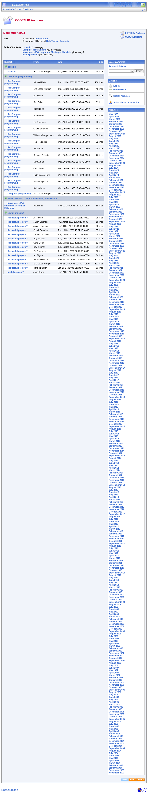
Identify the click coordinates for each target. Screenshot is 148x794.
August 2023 (115, 195)
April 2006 (114, 702)
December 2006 (116, 682)
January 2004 (115, 768)
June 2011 (114, 551)
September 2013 (117, 485)
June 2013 (114, 492)
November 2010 (116, 568)
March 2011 (114, 558)
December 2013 (116, 477)
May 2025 (113, 143)
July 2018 (113, 343)
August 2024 (115, 165)
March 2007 (114, 675)
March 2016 (114, 412)
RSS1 (133, 779)
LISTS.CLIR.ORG (9, 790)
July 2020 (113, 285)
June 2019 (114, 316)
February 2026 (116, 121)
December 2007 (116, 653)
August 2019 (115, 312)
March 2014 (114, 470)
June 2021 (114, 258)
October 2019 (115, 307)
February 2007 (116, 677)
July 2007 (113, 665)
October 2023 (115, 190)
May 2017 (113, 377)
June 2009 (114, 609)
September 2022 (117, 221)
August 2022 (115, 224)
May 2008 (113, 641)
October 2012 (115, 512)
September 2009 (117, 602)
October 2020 (115, 277)
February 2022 (116, 238)
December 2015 (116, 419)
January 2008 (115, 651)
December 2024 (116, 156)
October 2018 (115, 336)
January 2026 (115, 124)
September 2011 (117, 543)
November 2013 (116, 480)
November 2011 (116, 538)
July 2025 (113, 138)
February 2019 (116, 326)
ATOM (124, 779)
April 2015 (114, 438)
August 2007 (115, 663)
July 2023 (113, 197)
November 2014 (116, 451)
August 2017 (115, 370)
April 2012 (114, 526)
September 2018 (117, 338)
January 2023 (115, 212)
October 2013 (115, 482)
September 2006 (117, 690)
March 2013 (114, 499)
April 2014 (114, 468)
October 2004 (115, 746)
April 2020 (114, 292)
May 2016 (113, 407)
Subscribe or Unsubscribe (126, 102)
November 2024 (116, 158)
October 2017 (115, 365)
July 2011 (113, 548)
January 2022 (115, 241)
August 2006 (115, 692)
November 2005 (116, 714)
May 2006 (113, 699)
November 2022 (116, 216)
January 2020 (115, 299)
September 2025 (117, 134)
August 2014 (115, 458)
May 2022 (113, 231)
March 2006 (114, 704)
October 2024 (115, 160)
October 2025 (115, 131)
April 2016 (114, 409)
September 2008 (117, 631)
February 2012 (116, 531)
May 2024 (113, 173)
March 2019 (114, 324)
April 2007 (114, 673)
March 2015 (114, 441)
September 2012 (117, 514)
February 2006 (116, 707)
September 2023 (117, 192)
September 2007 (117, 660)
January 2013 (115, 504)
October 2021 (115, 248)
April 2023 (114, 204)
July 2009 (113, 607)
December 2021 (116, 243)
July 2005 (113, 724)
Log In (116, 86)
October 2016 (115, 395)
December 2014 (116, 448)
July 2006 (113, 694)
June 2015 (114, 434)
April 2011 (114, 555)
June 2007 (114, 668)
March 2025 (114, 148)
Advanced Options (117, 66)
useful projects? (30, 54)
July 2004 (113, 753)
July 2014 (113, 460)
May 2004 (113, 758)
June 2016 (114, 404)
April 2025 (114, 146)
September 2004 (117, 748)
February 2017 (116, 385)
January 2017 (115, 387)
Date (60, 62)
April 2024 (114, 175)
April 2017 (114, 380)
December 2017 (116, 360)
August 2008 (115, 634)
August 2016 (115, 399)
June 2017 (114, 375)
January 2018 (115, 358)
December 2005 (116, 712)
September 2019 (117, 309)
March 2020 (114, 295)
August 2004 (115, 751)
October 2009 (115, 599)
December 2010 (116, 565)
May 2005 (113, 729)
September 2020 (117, 280)
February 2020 (116, 297)
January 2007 (115, 680)
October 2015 (115, 424)
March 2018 (114, 353)
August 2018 (115, 341)
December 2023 (116, 185)
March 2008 (114, 646)
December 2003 (116, 770)
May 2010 (113, 582)
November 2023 (116, 187)
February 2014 (116, 473)
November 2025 (116, 129)
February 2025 (116, 151)
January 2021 (115, 270)
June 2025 (114, 141)
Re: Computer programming (12, 82)
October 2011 (115, 541)
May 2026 (113, 114)
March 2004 (114, 763)
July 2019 (113, 314)
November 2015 (116, 421)
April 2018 (114, 351)
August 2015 (115, 429)
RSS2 (141, 779)
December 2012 (116, 507)
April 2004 (114, 760)
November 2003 (116, 773)
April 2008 (114, 643)
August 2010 (115, 575)
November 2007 (116, 655)
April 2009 (114, 614)
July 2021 (113, 256)
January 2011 (115, 563)
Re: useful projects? (17, 218)
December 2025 (116, 126)
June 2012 (114, 521)
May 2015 (113, 436)
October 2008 (115, 629)
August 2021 (115, 253)
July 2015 (113, 431)
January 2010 (115, 592)
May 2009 (113, 612)
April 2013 (114, 497)
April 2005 (114, 731)
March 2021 (114, 265)
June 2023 (114, 199)
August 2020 (115, 282)
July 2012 (113, 519)
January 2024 (115, 182)
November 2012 (116, 509)
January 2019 (115, 329)
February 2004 (116, 765)
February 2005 (116, 736)
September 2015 (117, 426)
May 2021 (113, 260)
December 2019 (116, 302)
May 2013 (113, 495)
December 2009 (116, 594)
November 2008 (116, 626)
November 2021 (116, 246)
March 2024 (114, 177)
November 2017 (116, 363)
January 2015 (115, 446)
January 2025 (115, 153)
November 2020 (116, 275)
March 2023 (114, 207)
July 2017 (113, 373)
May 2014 (113, 465)
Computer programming (34, 50)
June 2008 (114, 638)
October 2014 (115, 453)
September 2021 (117, 251)
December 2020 (116, 273)
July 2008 (113, 636)
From (36, 62)
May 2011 (113, 553)
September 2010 (117, 573)
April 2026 (114, 116)
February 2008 (116, 648)
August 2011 (115, 546)
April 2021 (114, 263)
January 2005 (115, 738)
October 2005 (115, 716)
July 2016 (113, 402)
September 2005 (117, 719)
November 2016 (116, 392)
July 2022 (113, 226)
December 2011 (116, 536)
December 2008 (116, 624)
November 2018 (116, 334)
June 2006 (114, 697)
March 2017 (114, 382)
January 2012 (115, 534)
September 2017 (117, 368)
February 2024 (116, 180)
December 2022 (116, 214)
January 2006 (115, 709)
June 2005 (114, 726)
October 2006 (115, 687)
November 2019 (116, 304)
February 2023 (116, 209)
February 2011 (116, 560)
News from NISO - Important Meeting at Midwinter (47, 52)
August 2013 (115, 487)
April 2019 (114, 321)
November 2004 (116, 743)
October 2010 (115, 570)
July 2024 (113, 168)
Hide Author (42, 38)
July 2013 (113, 490)
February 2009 (116, 619)
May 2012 (113, 524)
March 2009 (114, 616)
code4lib (26, 47)
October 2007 (115, 658)
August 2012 (115, 516)
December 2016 (116, 390)
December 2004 (116, 741)
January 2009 (115, 621)
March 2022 (114, 236)
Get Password (120, 89)
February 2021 (116, 268)
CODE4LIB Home (133, 37)
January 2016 (115, 416)
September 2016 (117, 397)
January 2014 (115, 475)
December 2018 (116, 331)
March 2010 (114, 587)
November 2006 (116, 685)
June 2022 (114, 229)
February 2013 (116, 502)
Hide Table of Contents (57, 41)
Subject (8, 62)
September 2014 (117, 455)
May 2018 (113, 348)
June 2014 (114, 463)
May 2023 (113, 202)
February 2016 (116, 414)
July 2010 (113, 577)
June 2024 (114, 170)
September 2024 (117, 163)
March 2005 (114, 734)
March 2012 (114, 529)
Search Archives (117, 62)
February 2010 (116, 590)
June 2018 (114, 346)
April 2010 (114, 585)
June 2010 (114, 580)
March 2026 (114, 119)
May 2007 (113, 670)
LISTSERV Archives (135, 33)
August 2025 (115, 136)
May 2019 (113, 319)
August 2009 (115, 604)
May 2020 (113, 290)
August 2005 (115, 721)
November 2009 (116, 597)
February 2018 (116, 355)
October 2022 (115, 219)
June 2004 (114, 755)
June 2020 (114, 287)
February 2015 (116, 443)
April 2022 (114, 234)
